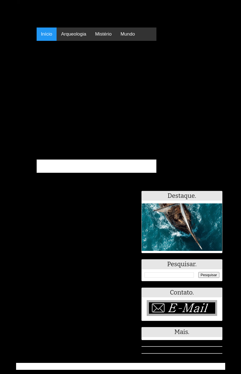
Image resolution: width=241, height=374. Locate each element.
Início (46, 34)
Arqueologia (73, 34)
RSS (218, 366)
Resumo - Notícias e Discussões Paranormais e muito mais (78, 366)
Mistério (103, 34)
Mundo (127, 34)
